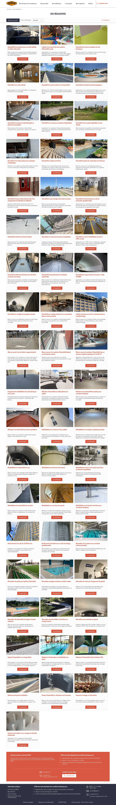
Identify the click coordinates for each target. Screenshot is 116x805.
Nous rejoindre (80, 4)
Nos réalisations (56, 4)
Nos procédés (44, 4)
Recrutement (11, 792)
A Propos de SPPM (13, 789)
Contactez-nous (69, 776)
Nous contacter (12, 794)
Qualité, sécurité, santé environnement (14, 796)
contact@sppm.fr (47, 772)
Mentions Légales (28, 802)
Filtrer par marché (13, 20)
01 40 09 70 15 (46, 775)
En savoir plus (22, 59)
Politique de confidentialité (45, 802)
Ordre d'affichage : (25, 20)
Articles (90, 4)
